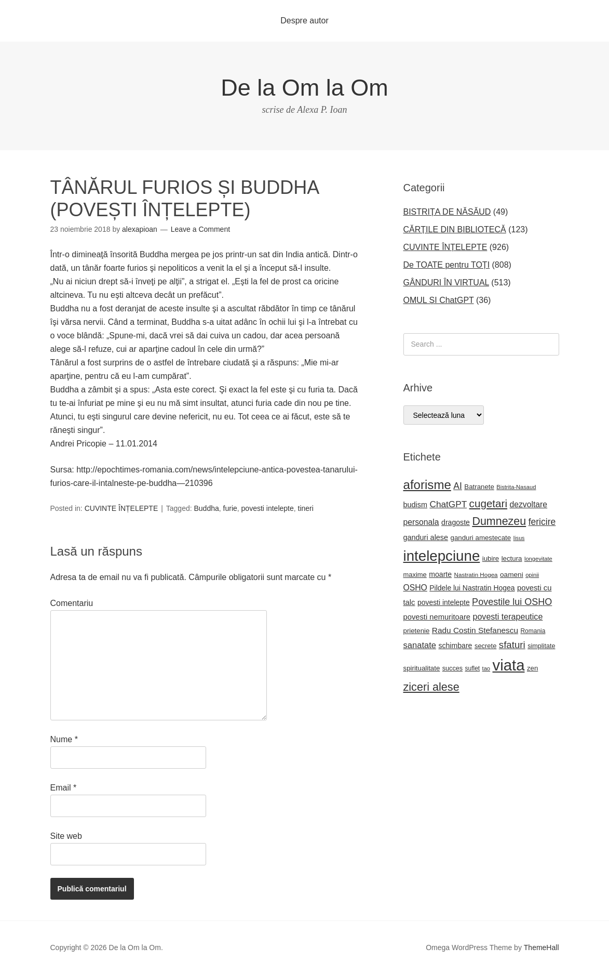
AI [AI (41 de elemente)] (457, 486)
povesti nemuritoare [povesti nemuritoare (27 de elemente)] (437, 617)
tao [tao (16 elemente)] (486, 668)
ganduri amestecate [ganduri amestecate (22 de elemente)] (481, 538)
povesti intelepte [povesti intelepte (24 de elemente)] (443, 602)
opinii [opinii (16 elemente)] (532, 575)
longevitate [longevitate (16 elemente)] (538, 559)
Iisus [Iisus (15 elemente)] (519, 538)
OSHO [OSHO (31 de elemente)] (415, 587)
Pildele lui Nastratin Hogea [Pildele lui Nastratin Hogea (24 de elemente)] (472, 588)
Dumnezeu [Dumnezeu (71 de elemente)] (499, 521)
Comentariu (71, 603)
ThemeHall (541, 947)
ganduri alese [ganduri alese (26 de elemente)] (426, 537)
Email (63, 787)
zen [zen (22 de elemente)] (532, 668)
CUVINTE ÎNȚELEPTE (121, 508)
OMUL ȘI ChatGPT (438, 300)
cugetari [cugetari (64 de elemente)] (488, 503)
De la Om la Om (304, 87)
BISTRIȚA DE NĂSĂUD (447, 211)
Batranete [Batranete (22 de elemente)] (479, 487)
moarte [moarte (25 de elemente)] (440, 574)
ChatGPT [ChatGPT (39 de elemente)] (448, 504)
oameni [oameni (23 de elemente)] (511, 574)
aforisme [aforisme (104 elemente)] (427, 485)
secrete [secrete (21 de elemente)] (485, 646)
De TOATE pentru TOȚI (446, 264)
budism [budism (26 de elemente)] (415, 505)
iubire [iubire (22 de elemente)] (490, 558)
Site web (66, 836)
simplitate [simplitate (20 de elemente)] (541, 646)
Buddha (206, 508)
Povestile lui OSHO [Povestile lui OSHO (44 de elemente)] (512, 602)
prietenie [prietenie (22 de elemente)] (416, 631)
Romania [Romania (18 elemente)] (532, 631)
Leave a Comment (200, 229)
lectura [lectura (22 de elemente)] (512, 558)
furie (230, 508)
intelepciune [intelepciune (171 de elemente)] (441, 556)
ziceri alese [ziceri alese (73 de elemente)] (431, 686)
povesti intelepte (267, 508)
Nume (64, 739)
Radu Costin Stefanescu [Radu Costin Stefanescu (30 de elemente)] (475, 630)
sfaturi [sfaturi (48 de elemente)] (512, 644)
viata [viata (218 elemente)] (509, 665)
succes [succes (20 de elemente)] (452, 668)
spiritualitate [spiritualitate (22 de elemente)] (421, 668)
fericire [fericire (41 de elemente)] (542, 522)
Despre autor (304, 20)
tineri (306, 508)
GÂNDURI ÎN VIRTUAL (446, 282)
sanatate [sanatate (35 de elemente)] (419, 645)
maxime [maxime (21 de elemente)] (415, 574)
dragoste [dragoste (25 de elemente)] (455, 522)
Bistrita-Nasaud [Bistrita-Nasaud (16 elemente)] (516, 487)
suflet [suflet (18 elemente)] (472, 668)
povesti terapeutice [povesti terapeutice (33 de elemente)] (508, 616)
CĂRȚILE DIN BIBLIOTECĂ (454, 229)
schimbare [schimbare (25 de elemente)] (455, 645)
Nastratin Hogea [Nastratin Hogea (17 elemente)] (476, 574)
